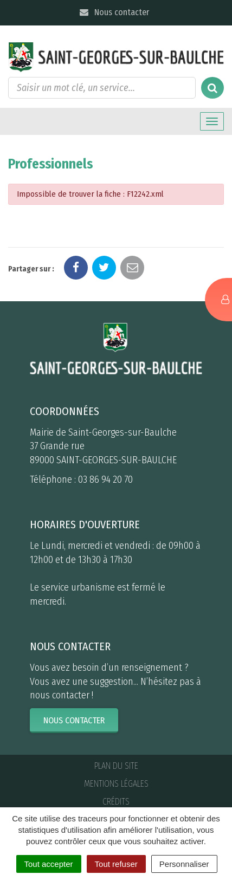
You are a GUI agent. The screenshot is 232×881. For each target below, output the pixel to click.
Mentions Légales (116, 784)
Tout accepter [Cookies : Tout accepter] (48, 864)
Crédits (116, 801)
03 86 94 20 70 (105, 479)
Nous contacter (113, 12)
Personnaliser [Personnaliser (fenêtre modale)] (184, 864)
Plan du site (116, 766)
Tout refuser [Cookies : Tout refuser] (116, 864)
